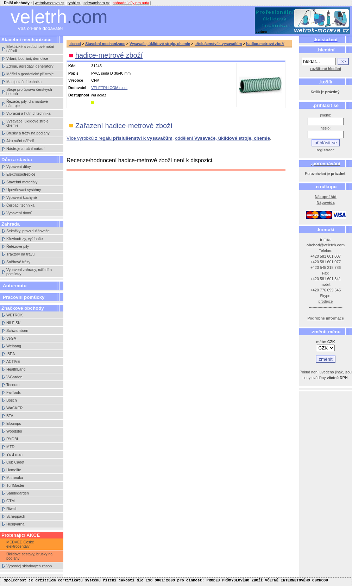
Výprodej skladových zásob (29, 566)
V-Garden (14, 377)
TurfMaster (15, 485)
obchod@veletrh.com (326, 245)
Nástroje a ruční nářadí (25, 148)
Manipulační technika (24, 82)
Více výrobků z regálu (119, 138)
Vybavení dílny (18, 166)
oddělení (222, 138)
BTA (9, 416)
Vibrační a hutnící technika (28, 113)
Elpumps (13, 423)
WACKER (14, 408)
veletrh (59, 16)
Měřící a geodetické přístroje (30, 74)
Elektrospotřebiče (20, 174)
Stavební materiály (21, 182)
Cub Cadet (15, 462)
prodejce (326, 301)
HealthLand (16, 369)
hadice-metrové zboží (265, 44)
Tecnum (12, 385)
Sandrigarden (17, 493)
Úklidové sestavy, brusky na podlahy (29, 556)
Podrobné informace (325, 318)
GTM (10, 501)
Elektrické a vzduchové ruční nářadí (30, 48)
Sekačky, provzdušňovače (28, 231)
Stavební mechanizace (105, 44)
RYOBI (12, 439)
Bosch (11, 400)
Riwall (11, 508)
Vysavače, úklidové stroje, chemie (28, 123)
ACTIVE (13, 361)
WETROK (14, 315)
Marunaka (14, 477)
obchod (75, 44)
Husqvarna (15, 524)
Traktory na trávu (20, 254)
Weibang (13, 346)
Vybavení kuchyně (21, 197)
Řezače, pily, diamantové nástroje (27, 103)
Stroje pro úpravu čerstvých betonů (29, 91)
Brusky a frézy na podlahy (28, 133)
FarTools (13, 392)
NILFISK (13, 323)
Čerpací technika (20, 205)
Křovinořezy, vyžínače (24, 239)
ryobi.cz (74, 3)
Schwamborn (17, 330)
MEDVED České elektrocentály (20, 544)
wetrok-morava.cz (49, 3)
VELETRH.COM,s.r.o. (109, 88)
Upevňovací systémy (23, 190)
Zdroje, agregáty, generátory (30, 66)
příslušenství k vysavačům (218, 44)
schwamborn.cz (96, 3)
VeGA (11, 338)
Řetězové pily (17, 246)
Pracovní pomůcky (24, 297)
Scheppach (15, 516)
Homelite (13, 470)
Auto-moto (14, 285)
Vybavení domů (19, 213)
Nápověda (326, 202)
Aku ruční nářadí (20, 141)
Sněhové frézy (18, 262)
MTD (10, 447)
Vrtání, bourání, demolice (27, 58)
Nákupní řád (326, 197)
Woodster (14, 431)
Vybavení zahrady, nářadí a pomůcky (29, 271)
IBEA (10, 354)
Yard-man (14, 454)
